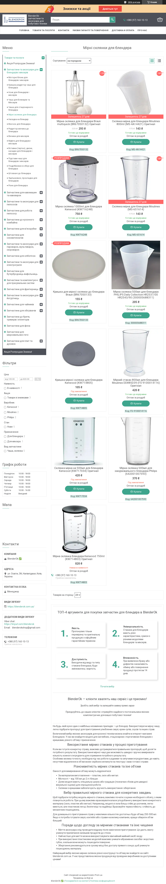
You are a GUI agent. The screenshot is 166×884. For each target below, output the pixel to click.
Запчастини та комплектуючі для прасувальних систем (22, 281)
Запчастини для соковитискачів (15, 236)
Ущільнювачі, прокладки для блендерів (22, 179)
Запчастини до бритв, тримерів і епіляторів (18, 318)
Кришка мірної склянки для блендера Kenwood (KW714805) (78, 381)
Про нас (142, 30)
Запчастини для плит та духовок (19, 342)
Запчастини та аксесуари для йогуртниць (22, 297)
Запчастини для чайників (20, 304)
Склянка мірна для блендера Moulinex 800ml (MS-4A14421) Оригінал (136, 123)
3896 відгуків (134, 2)
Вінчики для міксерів (18, 136)
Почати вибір (107, 686)
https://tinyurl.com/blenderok (19, 624)
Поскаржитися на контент (77, 881)
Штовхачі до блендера (19, 173)
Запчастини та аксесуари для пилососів (22, 203)
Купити (80, 142)
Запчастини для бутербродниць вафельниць (22, 272)
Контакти (63, 30)
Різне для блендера (18, 185)
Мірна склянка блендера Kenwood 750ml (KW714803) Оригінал (79, 557)
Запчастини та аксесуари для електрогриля (22, 263)
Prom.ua (98, 875)
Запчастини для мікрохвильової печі (17, 333)
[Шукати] (112, 19)
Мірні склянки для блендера (22, 114)
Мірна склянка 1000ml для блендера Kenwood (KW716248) (78, 208)
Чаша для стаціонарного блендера (20, 108)
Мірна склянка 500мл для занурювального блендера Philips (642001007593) (136, 471)
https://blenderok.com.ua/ (21, 606)
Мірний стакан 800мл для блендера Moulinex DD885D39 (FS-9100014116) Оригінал (136, 382)
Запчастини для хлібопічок (21, 256)
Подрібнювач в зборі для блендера (21, 167)
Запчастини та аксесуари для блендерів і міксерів (22, 71)
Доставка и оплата (123, 30)
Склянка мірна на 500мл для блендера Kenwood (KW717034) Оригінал (78, 469)
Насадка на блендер (18, 119)
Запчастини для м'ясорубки (21, 228)
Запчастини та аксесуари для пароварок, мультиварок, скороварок (22, 247)
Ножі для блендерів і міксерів (18, 93)
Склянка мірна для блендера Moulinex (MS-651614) (136, 208)
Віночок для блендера (19, 124)
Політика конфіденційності (102, 881)
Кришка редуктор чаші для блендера (22, 86)
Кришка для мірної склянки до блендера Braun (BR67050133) (78, 293)
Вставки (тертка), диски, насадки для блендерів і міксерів (20, 151)
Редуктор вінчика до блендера (18, 130)
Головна (24, 30)
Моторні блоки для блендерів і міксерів (18, 78)
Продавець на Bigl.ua (83, 878)
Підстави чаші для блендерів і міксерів (18, 159)
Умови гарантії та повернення (90, 30)
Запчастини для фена (18, 325)
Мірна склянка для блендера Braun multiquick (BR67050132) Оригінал (79, 123)
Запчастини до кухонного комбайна (20, 221)
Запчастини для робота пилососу (19, 212)
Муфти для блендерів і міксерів (19, 142)
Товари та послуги (43, 30)
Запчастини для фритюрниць (22, 289)
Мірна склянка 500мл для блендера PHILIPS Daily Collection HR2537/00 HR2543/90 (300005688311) (136, 294)
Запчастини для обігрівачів (21, 310)
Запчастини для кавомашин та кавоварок (22, 194)
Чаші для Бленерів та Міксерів (19, 101)
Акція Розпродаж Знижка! (21, 63)
